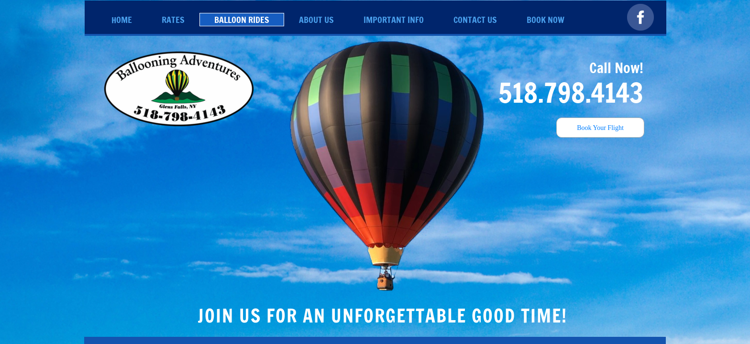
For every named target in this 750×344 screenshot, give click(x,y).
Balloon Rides (241, 19)
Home (121, 19)
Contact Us (475, 19)
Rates (173, 19)
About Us (316, 19)
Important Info (394, 19)
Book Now (545, 19)
